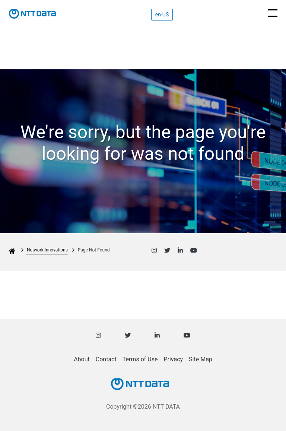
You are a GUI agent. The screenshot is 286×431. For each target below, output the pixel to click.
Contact (106, 359)
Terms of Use (140, 359)
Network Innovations (47, 250)
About (82, 359)
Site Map (200, 359)
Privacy (173, 359)
